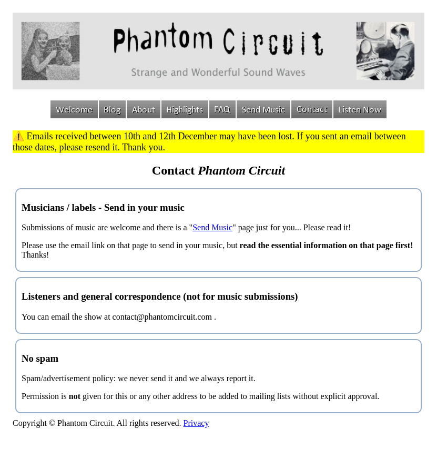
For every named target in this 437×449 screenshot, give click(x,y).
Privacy (196, 423)
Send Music (212, 227)
